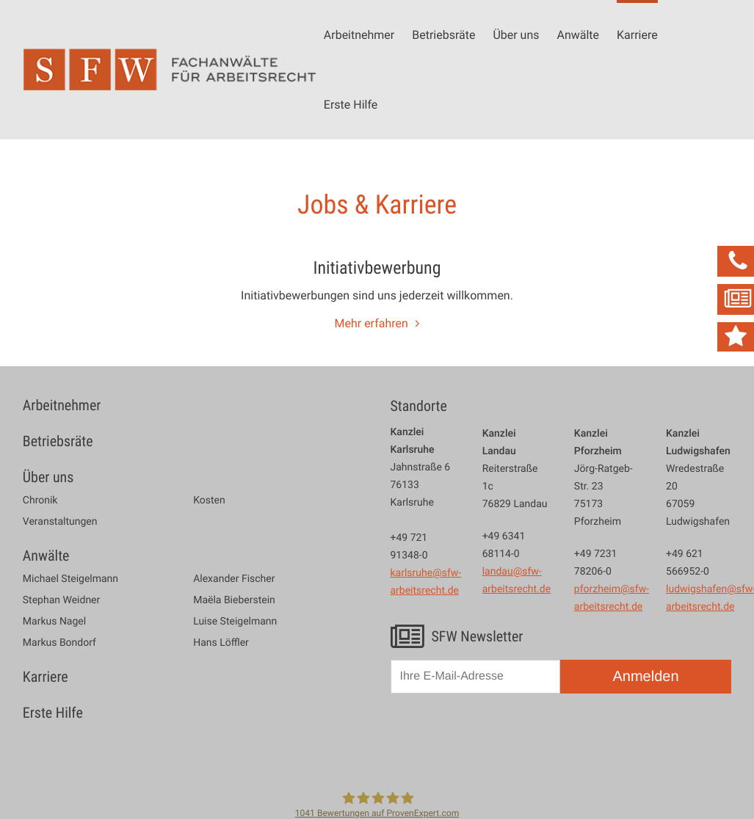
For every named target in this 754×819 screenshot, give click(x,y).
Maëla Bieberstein (234, 600)
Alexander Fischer (234, 579)
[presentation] (502, 739)
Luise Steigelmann (235, 621)
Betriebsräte (443, 34)
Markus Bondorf (59, 643)
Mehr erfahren (371, 323)
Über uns (516, 34)
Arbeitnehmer (359, 34)
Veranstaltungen (60, 522)
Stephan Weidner (61, 600)
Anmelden (645, 677)
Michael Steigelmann (70, 579)
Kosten (209, 500)
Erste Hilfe (350, 104)
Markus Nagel (54, 621)
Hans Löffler (221, 643)
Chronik (40, 500)
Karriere (637, 34)
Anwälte (578, 34)
